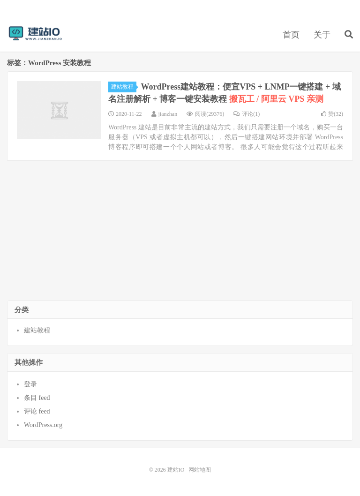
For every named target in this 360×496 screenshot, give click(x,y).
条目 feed (37, 397)
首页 (291, 34)
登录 (30, 384)
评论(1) (246, 114)
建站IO (35, 33)
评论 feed (37, 411)
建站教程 (123, 86)
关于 (322, 34)
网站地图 (199, 469)
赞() (332, 114)
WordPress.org (43, 424)
